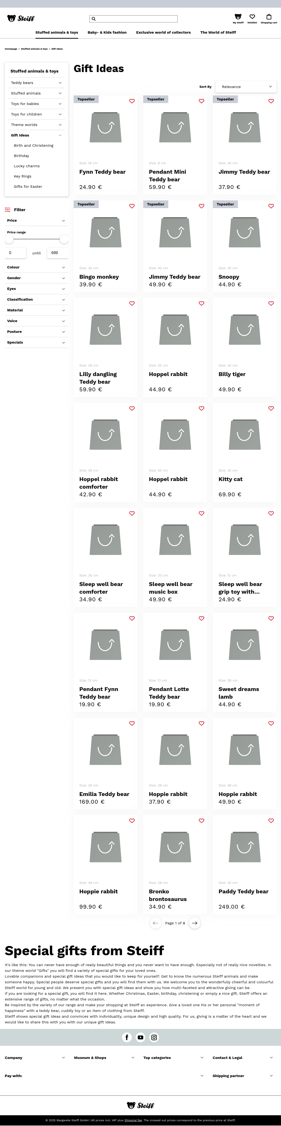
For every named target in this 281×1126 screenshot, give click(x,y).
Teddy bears (22, 82)
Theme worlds (24, 124)
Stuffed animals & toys (34, 48)
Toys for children (26, 114)
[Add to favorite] (132, 101)
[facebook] (127, 1037)
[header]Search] (133, 18)
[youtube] (140, 1037)
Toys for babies (25, 103)
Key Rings (22, 176)
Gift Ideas (20, 135)
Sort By (205, 87)
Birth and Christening (33, 145)
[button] (238, 19)
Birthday (21, 155)
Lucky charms (27, 166)
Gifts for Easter (28, 186)
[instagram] (154, 1037)
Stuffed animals (26, 93)
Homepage (11, 48)
